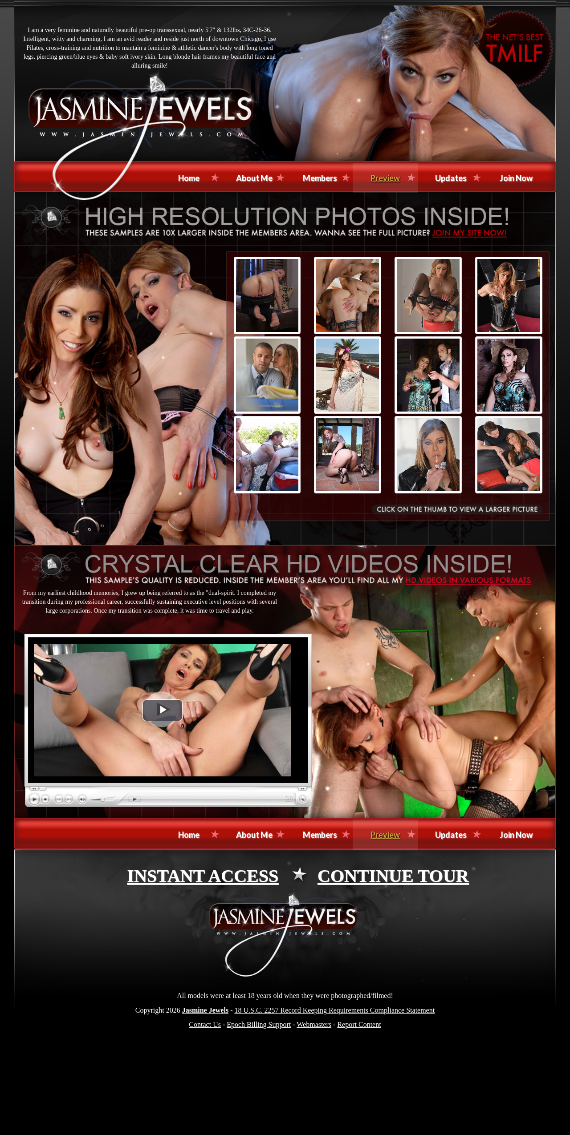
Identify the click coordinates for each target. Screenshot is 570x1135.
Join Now (516, 178)
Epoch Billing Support (259, 1024)
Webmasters (314, 1024)
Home (189, 178)
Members (320, 178)
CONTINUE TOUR (393, 876)
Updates (451, 178)
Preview (385, 178)
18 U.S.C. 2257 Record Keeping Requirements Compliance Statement (334, 1010)
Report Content (359, 1024)
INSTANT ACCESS (202, 876)
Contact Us (205, 1024)
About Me (254, 178)
